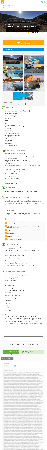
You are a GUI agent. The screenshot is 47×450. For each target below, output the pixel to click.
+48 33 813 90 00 (9, 5)
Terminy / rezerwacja (23, 42)
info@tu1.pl (7, 7)
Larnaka (26, 111)
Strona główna (7, 32)
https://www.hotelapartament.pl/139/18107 (14, 104)
